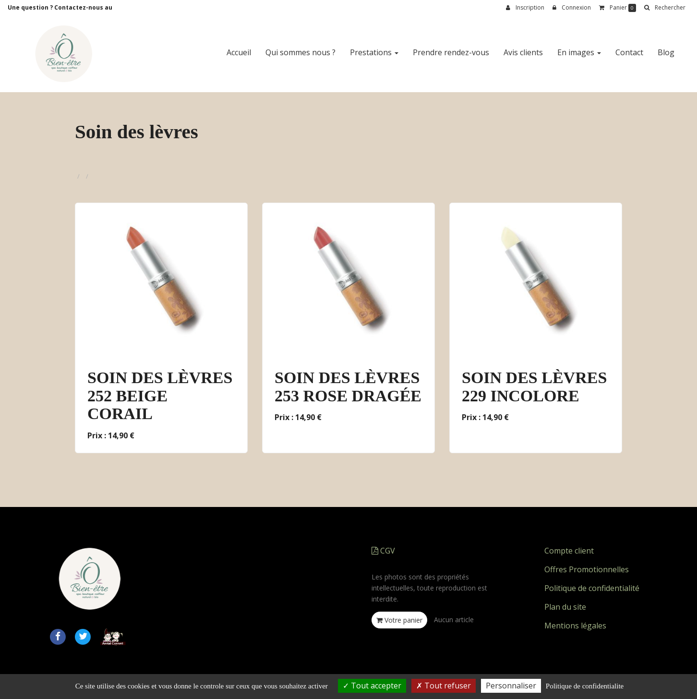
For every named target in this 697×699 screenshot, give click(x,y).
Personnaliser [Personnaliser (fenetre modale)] (511, 685)
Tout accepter (372, 685)
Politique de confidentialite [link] (585, 686)
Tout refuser (443, 685)
